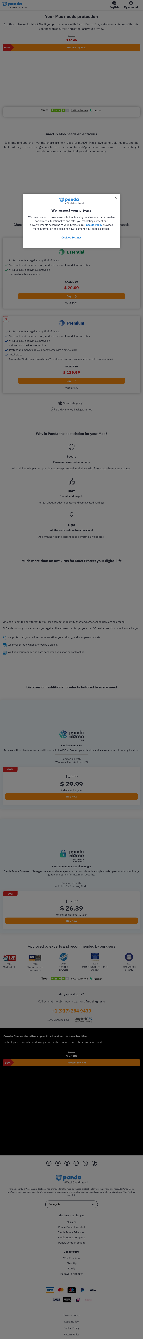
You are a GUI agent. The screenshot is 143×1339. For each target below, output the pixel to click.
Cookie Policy (94, 225)
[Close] (115, 197)
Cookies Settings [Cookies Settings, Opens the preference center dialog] (71, 237)
